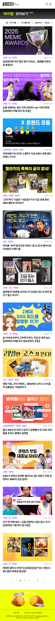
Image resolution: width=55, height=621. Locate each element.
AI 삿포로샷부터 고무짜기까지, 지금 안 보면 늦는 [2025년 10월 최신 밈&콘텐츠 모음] (26, 339)
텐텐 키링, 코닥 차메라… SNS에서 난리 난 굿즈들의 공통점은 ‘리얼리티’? (27, 385)
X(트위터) (7, 149)
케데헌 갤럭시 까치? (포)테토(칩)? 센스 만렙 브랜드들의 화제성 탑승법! (26, 569)
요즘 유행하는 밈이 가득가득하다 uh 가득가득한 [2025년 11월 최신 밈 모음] (26, 109)
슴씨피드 (38, 23)
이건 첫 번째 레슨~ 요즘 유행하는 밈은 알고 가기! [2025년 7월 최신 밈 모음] (26, 523)
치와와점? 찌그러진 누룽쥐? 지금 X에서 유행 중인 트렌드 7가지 (27, 155)
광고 (4, 241)
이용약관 (16, 612)
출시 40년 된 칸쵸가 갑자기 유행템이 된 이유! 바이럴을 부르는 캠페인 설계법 (27, 431)
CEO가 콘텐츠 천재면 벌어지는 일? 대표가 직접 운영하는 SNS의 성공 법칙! (27, 477)
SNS (5, 57)
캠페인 (24, 426)
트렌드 (21, 149)
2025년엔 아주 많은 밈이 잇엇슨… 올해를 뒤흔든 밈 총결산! (27, 63)
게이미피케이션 (8, 426)
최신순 (48, 22)
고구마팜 (12, 23)
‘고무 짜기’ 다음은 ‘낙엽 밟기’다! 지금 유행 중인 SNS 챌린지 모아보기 (26, 201)
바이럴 (14, 57)
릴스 (10, 287)
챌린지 (17, 195)
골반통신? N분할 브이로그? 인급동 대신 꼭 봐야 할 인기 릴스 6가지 (27, 293)
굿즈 (4, 380)
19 (38, 581)
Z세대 (5, 333)
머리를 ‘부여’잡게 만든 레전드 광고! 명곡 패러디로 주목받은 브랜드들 (27, 247)
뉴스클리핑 (25, 23)
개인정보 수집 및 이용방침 (33, 612)
